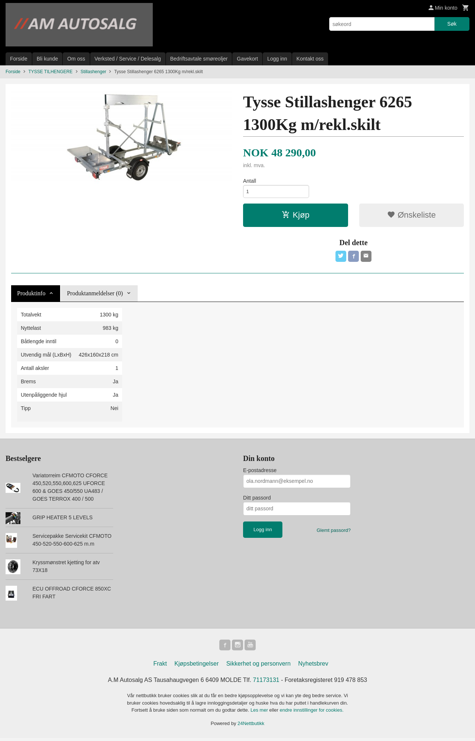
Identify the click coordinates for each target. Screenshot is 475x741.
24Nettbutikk (251, 726)
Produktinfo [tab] (31, 295)
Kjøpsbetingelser (196, 666)
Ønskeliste (411, 216)
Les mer (259, 713)
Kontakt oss (310, 59)
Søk (451, 24)
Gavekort (247, 59)
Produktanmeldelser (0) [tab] (95, 295)
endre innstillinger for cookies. (312, 713)
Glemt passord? (334, 532)
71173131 (266, 683)
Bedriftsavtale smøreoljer (199, 59)
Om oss (76, 59)
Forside (18, 59)
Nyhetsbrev (313, 666)
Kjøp (295, 216)
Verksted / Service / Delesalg (128, 59)
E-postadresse (259, 472)
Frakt (160, 666)
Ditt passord (257, 500)
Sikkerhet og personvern (258, 666)
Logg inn (277, 59)
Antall (249, 181)
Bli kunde (47, 59)
